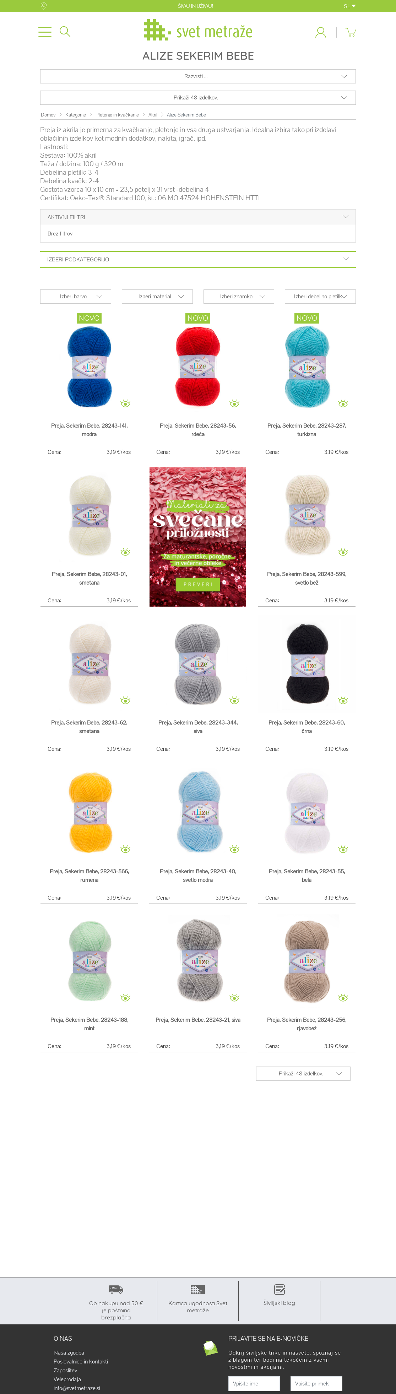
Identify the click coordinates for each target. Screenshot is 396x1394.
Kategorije (75, 119)
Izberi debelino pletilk (318, 301)
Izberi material (155, 301)
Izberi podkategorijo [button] (198, 264)
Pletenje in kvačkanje (117, 119)
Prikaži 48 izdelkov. (196, 101)
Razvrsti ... (195, 80)
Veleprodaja (67, 1383)
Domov (48, 119)
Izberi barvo (73, 301)
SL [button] (350, 6)
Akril (152, 119)
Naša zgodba (69, 1357)
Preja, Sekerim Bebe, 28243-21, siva (198, 1024)
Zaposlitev (65, 1374)
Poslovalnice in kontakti (81, 1365)
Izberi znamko (236, 301)
